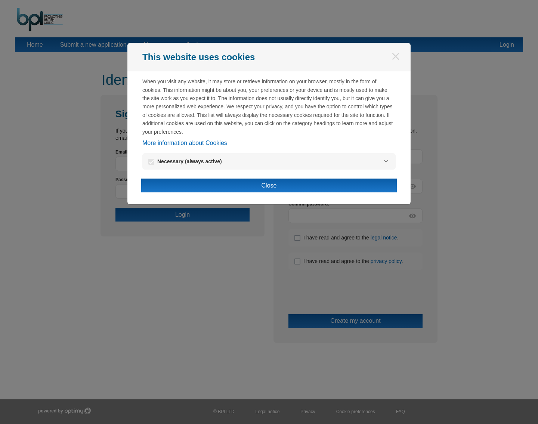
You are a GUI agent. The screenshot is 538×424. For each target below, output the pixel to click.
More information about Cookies (184, 143)
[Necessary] (385, 161)
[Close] (396, 56)
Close (269, 185)
